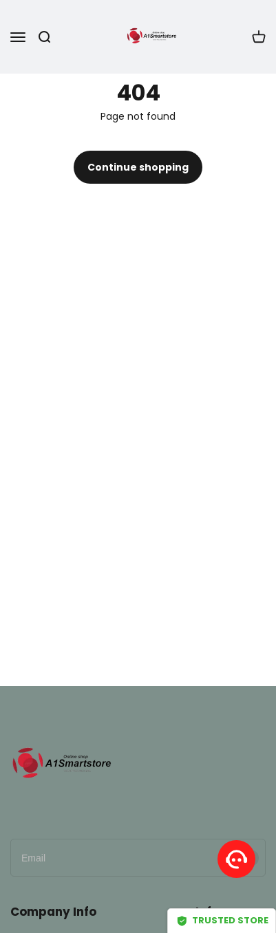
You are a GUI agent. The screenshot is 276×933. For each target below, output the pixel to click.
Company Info (53, 911)
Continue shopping (138, 167)
